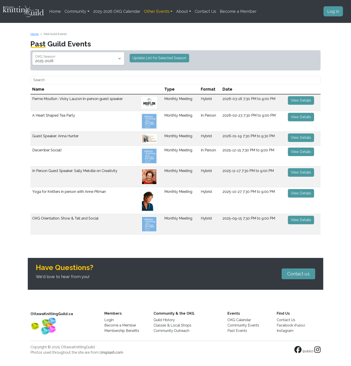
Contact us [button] (298, 274)
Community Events (243, 325)
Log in (333, 11)
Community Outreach (171, 331)
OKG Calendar (239, 320)
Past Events (237, 331)
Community (75, 11)
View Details (301, 100)
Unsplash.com (111, 352)
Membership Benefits (121, 331)
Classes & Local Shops (172, 325)
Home (55, 11)
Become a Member (238, 11)
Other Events (156, 11)
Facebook (291, 325)
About (182, 11)
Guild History (164, 320)
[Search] (175, 80)
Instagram (285, 331)
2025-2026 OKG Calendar (116, 11)
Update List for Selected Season (159, 58)
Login (109, 320)
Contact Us (205, 11)
